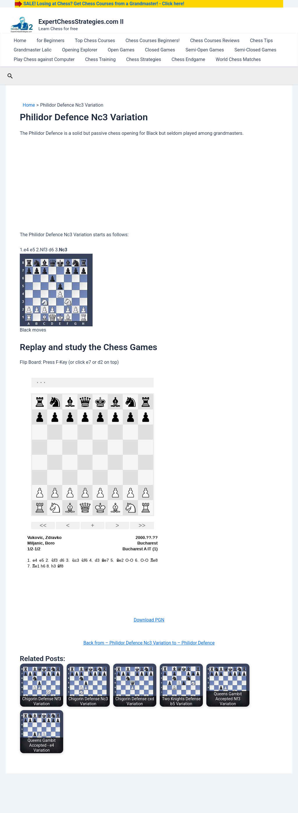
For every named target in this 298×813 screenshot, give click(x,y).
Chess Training (91, 69)
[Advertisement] (149, 197)
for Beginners (42, 42)
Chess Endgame (168, 69)
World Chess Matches (212, 69)
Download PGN (149, 631)
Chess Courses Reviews (188, 42)
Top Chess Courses (80, 42)
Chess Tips (229, 42)
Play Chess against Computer (41, 69)
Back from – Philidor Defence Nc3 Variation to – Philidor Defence (149, 654)
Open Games (106, 55)
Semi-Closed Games (223, 55)
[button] (10, 88)
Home (17, 42)
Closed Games (140, 55)
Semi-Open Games (178, 55)
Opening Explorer (70, 55)
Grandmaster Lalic (30, 55)
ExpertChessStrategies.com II (81, 21)
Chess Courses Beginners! (132, 42)
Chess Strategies (129, 69)
